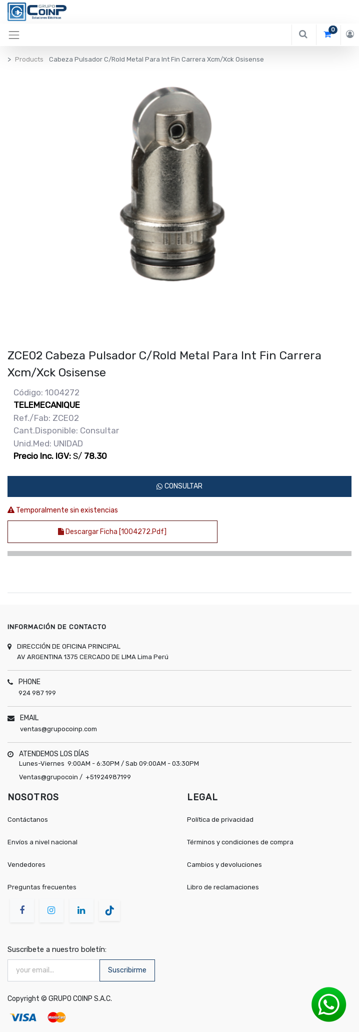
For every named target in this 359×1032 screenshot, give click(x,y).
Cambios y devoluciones (224, 864)
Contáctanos (28, 819)
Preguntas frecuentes (42, 887)
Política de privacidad (220, 819)
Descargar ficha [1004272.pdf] (112, 532)
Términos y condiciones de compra (240, 842)
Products (29, 59)
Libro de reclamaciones (223, 887)
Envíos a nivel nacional (43, 842)
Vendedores (27, 864)
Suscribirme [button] (127, 970)
